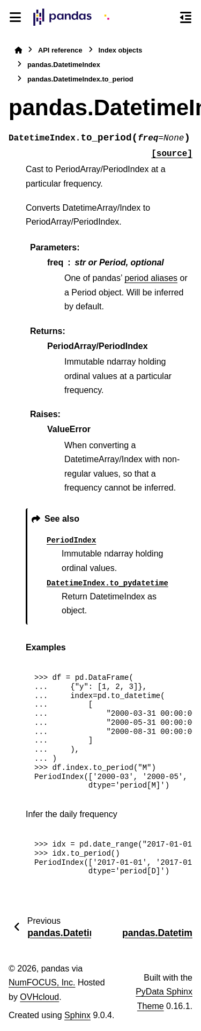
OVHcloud (39, 997)
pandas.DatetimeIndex (63, 65)
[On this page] (185, 17)
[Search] (166, 17)
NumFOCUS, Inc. (42, 982)
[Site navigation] (15, 17)
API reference (60, 50)
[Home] (18, 50)
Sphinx (77, 1015)
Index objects (121, 50)
